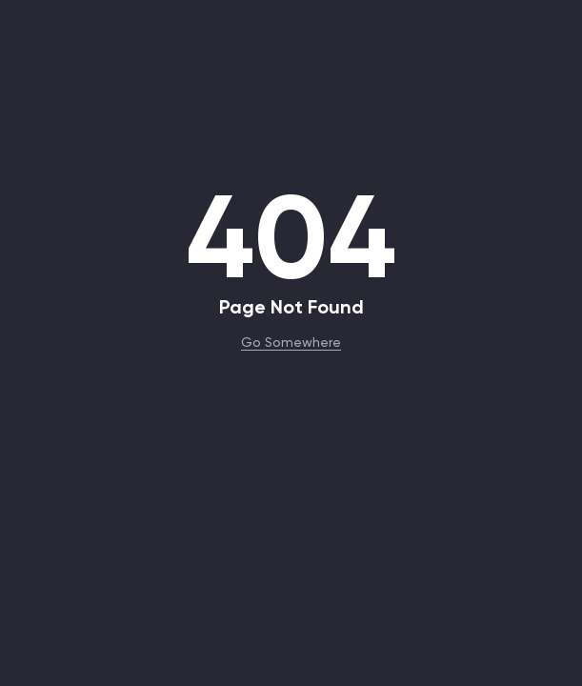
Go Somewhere (291, 341)
